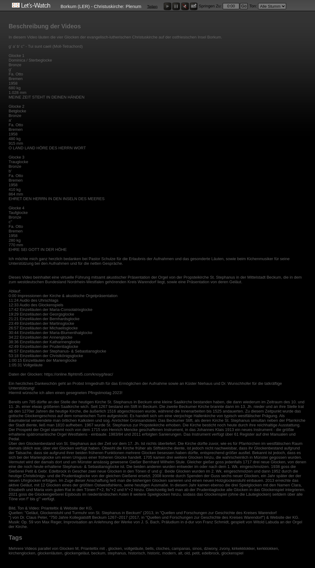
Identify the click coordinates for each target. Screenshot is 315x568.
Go (243, 6)
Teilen (152, 6)
